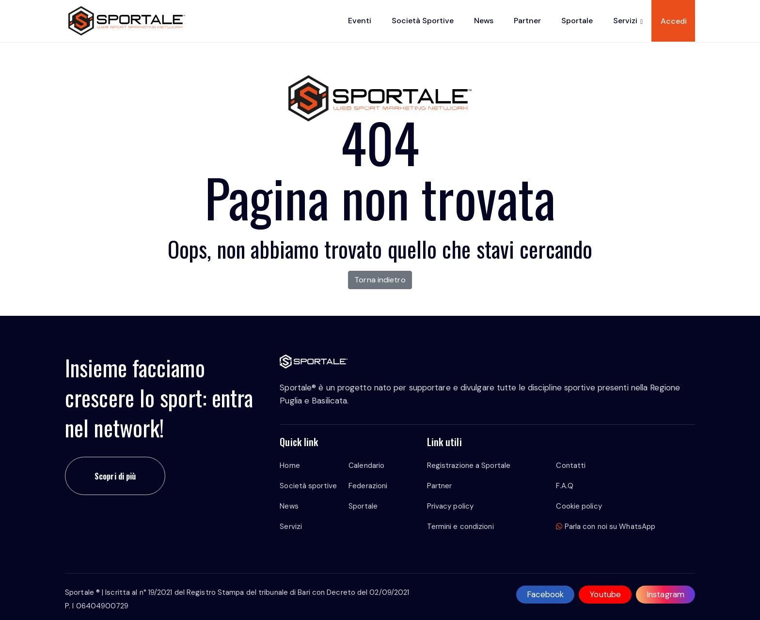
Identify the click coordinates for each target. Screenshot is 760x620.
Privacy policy (450, 506)
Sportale (577, 21)
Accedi (674, 21)
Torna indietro (379, 280)
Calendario (366, 465)
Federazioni (367, 486)
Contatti (571, 465)
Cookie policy (579, 506)
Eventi (359, 21)
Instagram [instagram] (665, 594)
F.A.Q (564, 486)
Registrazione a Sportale (468, 465)
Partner (527, 21)
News (483, 21)
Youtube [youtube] (605, 594)
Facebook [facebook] (545, 594)
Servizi (625, 21)
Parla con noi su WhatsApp (605, 526)
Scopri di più (115, 476)
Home (290, 465)
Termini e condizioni (460, 526)
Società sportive (423, 21)
